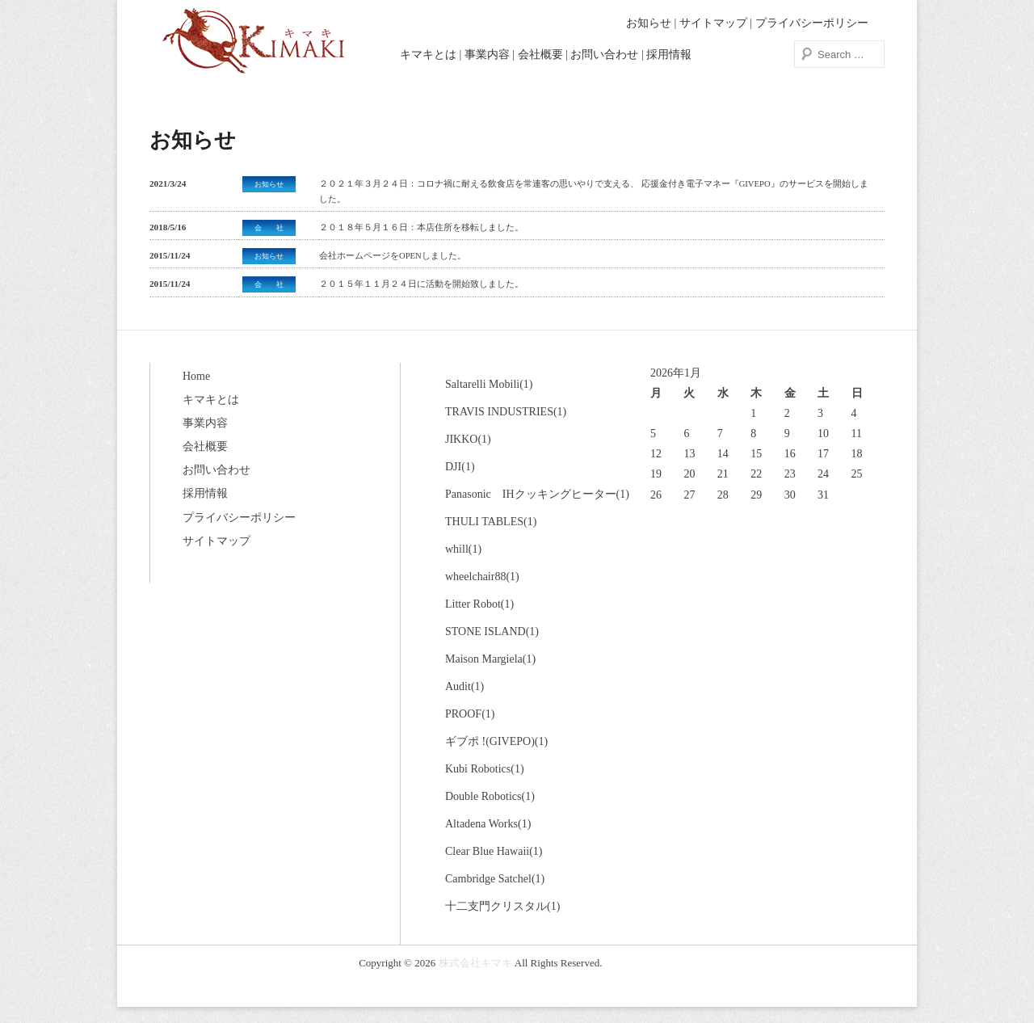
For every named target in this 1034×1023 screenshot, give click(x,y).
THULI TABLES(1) (490, 522)
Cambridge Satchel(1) (494, 879)
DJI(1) (460, 467)
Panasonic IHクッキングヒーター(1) (537, 494)
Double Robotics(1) (490, 796)
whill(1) (463, 549)
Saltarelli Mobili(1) (488, 384)
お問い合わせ (604, 54)
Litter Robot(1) (479, 604)
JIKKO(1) (468, 439)
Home (196, 376)
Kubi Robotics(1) (484, 769)
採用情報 (668, 54)
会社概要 (540, 54)
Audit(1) (464, 686)
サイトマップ (713, 23)
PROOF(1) (469, 714)
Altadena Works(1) (488, 824)
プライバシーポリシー (811, 23)
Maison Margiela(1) (490, 659)
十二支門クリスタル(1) (502, 906)
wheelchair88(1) (482, 576)
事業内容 (487, 54)
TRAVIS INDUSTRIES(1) (505, 412)
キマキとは (428, 54)
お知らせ (648, 23)
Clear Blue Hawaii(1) (494, 851)
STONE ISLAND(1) (492, 631)
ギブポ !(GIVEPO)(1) (496, 741)
